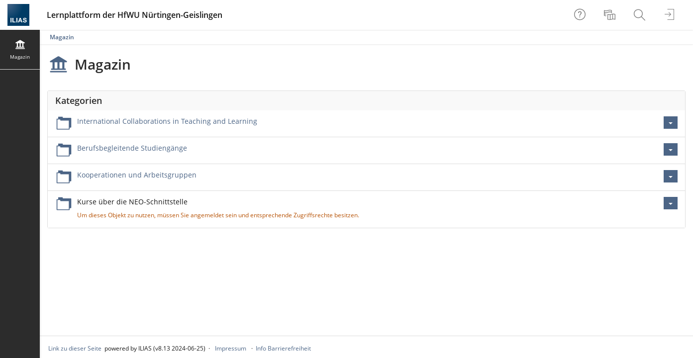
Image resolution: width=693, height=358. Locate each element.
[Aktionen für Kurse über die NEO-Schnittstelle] (671, 203)
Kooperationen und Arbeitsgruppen (137, 174)
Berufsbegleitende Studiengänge (132, 148)
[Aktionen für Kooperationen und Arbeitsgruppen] (671, 176)
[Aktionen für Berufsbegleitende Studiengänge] (671, 149)
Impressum (230, 348)
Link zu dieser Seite (74, 348)
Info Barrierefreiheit (283, 348)
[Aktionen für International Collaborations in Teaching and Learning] (671, 122)
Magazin (62, 37)
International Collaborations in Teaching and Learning (167, 121)
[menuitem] (611, 15)
